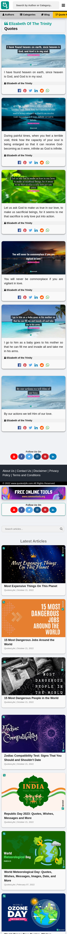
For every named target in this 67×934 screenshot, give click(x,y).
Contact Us (24, 470)
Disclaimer (40, 470)
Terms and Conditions (26, 475)
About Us (8, 470)
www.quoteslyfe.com (22, 483)
